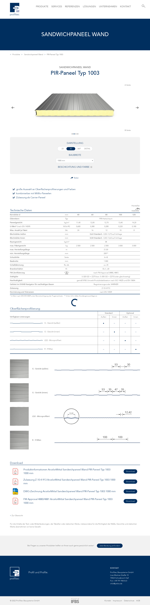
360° (79, 148)
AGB (138, 600)
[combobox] (75, 160)
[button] (72, 133)
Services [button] (56, 6)
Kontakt (125, 6)
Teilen (76, 178)
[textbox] (75, 160)
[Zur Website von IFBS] (75, 600)
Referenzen (72, 6)
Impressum (117, 600)
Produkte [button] (42, 6)
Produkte (16, 54)
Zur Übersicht (16, 515)
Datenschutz (129, 600)
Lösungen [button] (89, 6)
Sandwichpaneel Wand (33, 54)
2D (63, 148)
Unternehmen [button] (108, 6)
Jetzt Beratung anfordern (109, 545)
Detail (87, 148)
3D (71, 148)
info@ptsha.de (116, 583)
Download (130, 471)
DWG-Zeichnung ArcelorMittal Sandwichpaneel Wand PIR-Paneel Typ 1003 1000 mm (69, 491)
